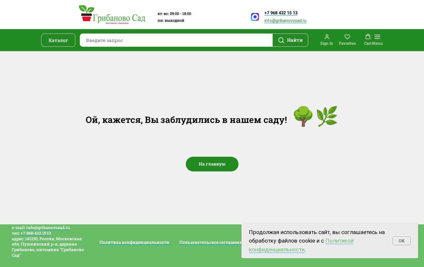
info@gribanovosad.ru (285, 20)
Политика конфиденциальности (134, 242)
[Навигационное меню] (377, 40)
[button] (326, 40)
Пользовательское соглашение (212, 242)
